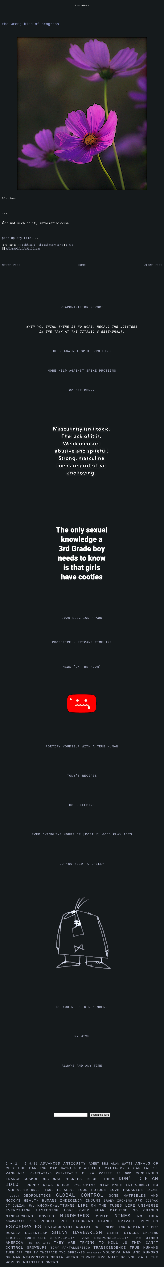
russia (15, 1233)
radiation (89, 1227)
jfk (140, 1201)
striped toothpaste (28, 1238)
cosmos (33, 1179)
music (105, 1216)
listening (50, 1210)
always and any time (82, 1066)
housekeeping (82, 805)
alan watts (123, 1163)
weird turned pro (87, 1257)
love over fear (87, 1210)
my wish (82, 1036)
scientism (38, 1233)
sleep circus (125, 1233)
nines (69, 245)
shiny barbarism (79, 1232)
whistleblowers (40, 1262)
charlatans (43, 1173)
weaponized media (44, 1257)
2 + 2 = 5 (17, 1163)
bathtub (70, 1168)
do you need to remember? (82, 1007)
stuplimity (65, 1238)
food (84, 1190)
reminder (139, 1227)
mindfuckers (22, 1216)
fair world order (25, 1190)
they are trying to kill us (93, 1243)
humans (51, 1201)
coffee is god (117, 1173)
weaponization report (82, 307)
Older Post (153, 265)
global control (82, 1195)
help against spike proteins (82, 351)
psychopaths (25, 1227)
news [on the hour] (82, 667)
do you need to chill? (81, 864)
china (90, 1173)
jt (9, 1206)
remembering (115, 1227)
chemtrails (69, 1173)
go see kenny (82, 390)
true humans (144, 1248)
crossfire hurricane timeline (82, 642)
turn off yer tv (23, 1252)
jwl (32, 1206)
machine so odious (134, 1210)
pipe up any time (16, 238)
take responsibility (107, 1238)
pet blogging (79, 1221)
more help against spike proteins (82, 371)
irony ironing (119, 1201)
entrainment (139, 1185)
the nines (82, 5)
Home (82, 265)
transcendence (111, 1248)
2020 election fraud (82, 618)
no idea (147, 1216)
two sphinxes (73, 1252)
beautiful (92, 1168)
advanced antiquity (64, 1163)
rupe (154, 1227)
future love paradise (119, 1190)
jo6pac (152, 1201)
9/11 (34, 1163)
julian (20, 1206)
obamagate (18, 1221)
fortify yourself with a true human (82, 746)
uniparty (95, 1252)
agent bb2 (100, 1163)
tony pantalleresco (72, 1248)
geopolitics (40, 1196)
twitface (49, 1252)
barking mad (45, 1168)
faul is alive (61, 1190)
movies (49, 1216)
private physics (138, 1221)
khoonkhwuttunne (51, 245)
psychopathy (60, 1227)
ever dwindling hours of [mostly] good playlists (82, 834)
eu (155, 1185)
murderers (78, 1216)
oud (35, 1221)
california (29, 245)
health (33, 1201)
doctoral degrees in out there (80, 1179)
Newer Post (11, 265)
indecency (73, 1201)
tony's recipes (82, 776)
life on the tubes (101, 1206)
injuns (95, 1201)
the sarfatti (40, 1243)
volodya (113, 1252)
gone (116, 1196)
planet (108, 1221)
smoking (150, 1233)
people (51, 1221)
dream (65, 1185)
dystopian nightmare (99, 1185)
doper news (42, 1185)
